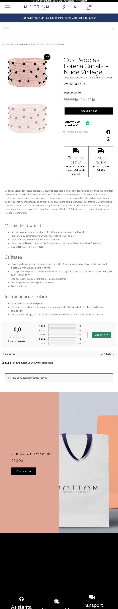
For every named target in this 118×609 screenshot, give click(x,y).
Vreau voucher (20, 506)
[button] (108, 131)
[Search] (113, 28)
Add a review (101, 334)
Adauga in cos (89, 110)
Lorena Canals (76, 92)
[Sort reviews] (107, 354)
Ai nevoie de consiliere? (72, 123)
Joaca (15, 44)
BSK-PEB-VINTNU (75, 83)
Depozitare (23, 44)
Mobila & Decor (104, 77)
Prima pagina (7, 44)
